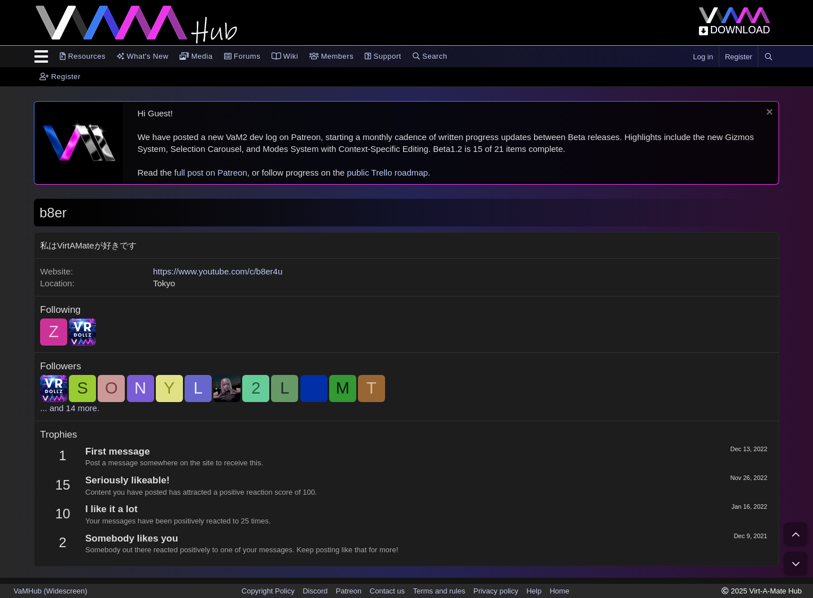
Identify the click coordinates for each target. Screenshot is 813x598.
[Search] (768, 57)
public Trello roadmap (387, 172)
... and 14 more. (69, 408)
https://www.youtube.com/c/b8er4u (217, 271)
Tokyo (164, 283)
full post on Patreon (210, 172)
